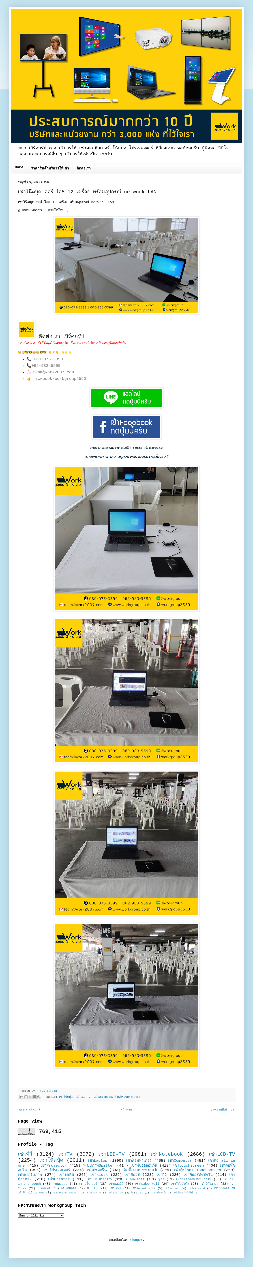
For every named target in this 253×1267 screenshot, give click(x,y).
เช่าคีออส (132, 1175)
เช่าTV (65, 1154)
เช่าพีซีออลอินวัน (144, 1165)
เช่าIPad (115, 1188)
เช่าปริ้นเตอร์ (88, 1184)
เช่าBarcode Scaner (65, 1192)
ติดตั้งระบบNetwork (128, 1097)
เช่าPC (162, 1175)
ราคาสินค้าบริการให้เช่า (50, 169)
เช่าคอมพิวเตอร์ (139, 1161)
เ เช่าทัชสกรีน (159, 1192)
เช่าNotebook (103, 1097)
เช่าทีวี (25, 1154)
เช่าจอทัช (66, 1175)
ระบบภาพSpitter (99, 1165)
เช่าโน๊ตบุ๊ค (66, 1097)
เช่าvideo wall (147, 1184)
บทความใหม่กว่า (30, 1109)
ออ (141, 1192)
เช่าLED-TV (112, 1154)
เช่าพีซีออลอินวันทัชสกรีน (193, 1179)
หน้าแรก (126, 1109)
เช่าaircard (197, 1188)
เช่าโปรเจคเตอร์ (57, 1170)
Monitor (93, 1188)
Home (19, 167)
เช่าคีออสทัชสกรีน (198, 1175)
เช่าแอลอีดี (116, 1184)
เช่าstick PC (94, 1192)
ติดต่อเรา (84, 169)
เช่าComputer (180, 1161)
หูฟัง (161, 1179)
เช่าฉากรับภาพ (30, 1175)
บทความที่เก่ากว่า (222, 1109)
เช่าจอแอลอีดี (135, 1179)
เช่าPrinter (59, 1179)
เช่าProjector (54, 1165)
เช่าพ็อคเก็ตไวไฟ (183, 1192)
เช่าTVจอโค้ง (180, 1184)
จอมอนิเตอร (68, 1188)
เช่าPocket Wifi (143, 1188)
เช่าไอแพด (43, 1188)
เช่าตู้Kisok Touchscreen (197, 1170)
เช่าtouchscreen (188, 1165)
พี (132, 1192)
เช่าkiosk (99, 1175)
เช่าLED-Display (99, 1179)
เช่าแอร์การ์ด (116, 1192)
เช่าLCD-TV (83, 1097)
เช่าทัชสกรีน (97, 1170)
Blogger (136, 1240)
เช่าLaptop (97, 1161)
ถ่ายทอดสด (60, 1184)
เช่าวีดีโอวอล (209, 1184)
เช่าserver (172, 1188)
